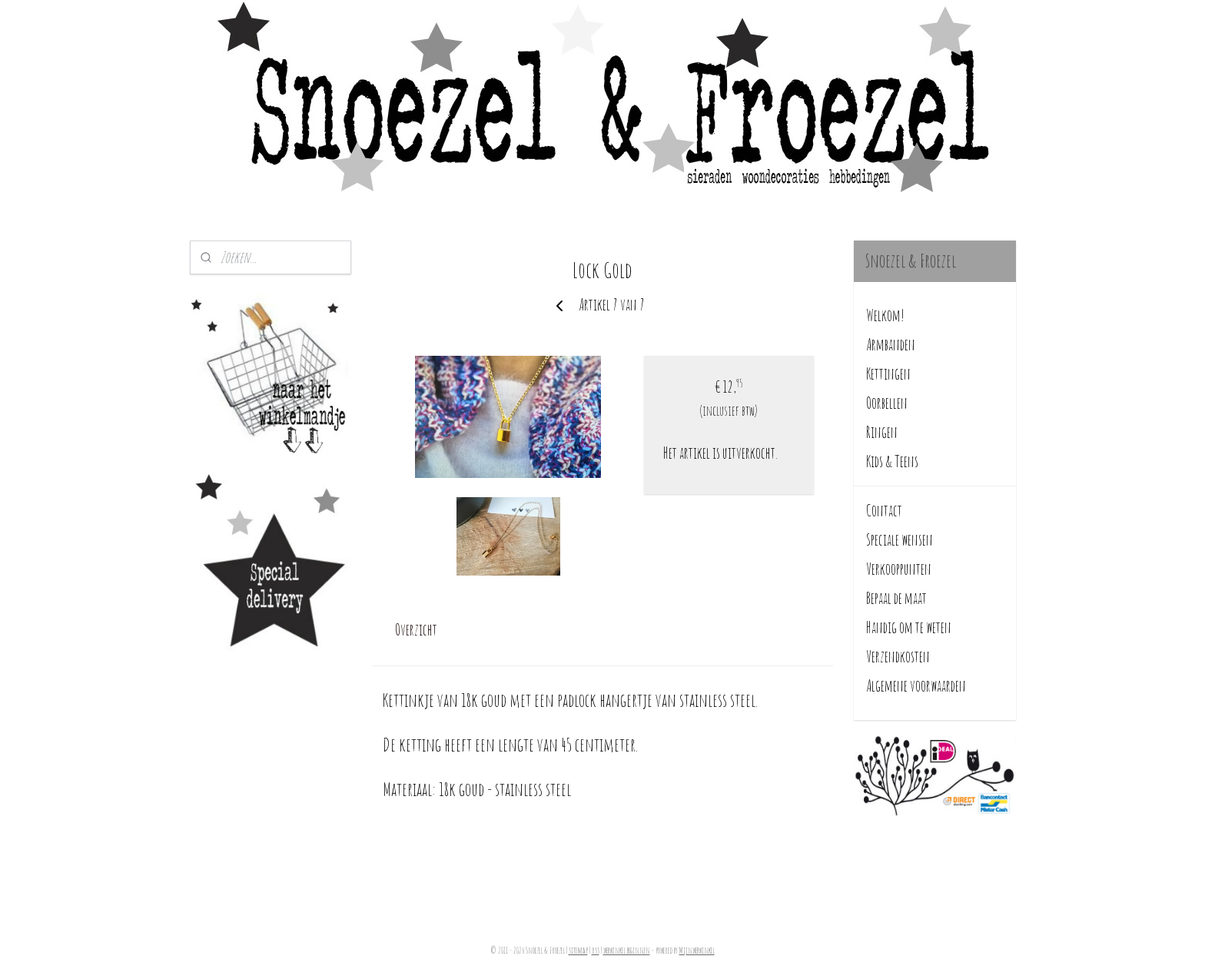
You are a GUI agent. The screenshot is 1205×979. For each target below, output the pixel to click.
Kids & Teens (892, 461)
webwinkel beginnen (626, 950)
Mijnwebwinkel (697, 950)
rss (595, 950)
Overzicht (415, 629)
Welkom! (885, 315)
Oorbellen (887, 403)
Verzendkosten (898, 656)
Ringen (882, 432)
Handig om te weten (908, 627)
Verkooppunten (898, 569)
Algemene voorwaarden (916, 685)
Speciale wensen (899, 539)
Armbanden (890, 344)
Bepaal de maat (896, 598)
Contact (884, 510)
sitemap (578, 950)
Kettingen (888, 373)
